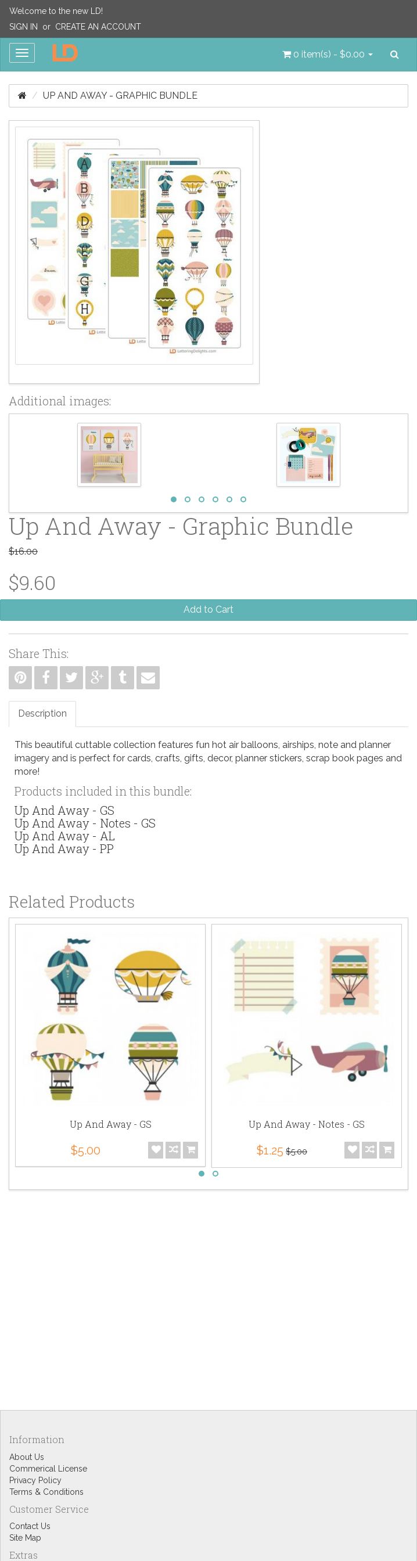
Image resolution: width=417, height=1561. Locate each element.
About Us (26, 1457)
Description (42, 713)
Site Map (25, 1537)
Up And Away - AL (65, 835)
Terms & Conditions (46, 1492)
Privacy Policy (35, 1480)
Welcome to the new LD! (56, 11)
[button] (328, 54)
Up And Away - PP (64, 848)
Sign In (23, 26)
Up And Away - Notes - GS (85, 822)
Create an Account (98, 26)
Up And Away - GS (64, 810)
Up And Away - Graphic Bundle (120, 95)
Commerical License (48, 1468)
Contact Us (30, 1526)
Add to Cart (208, 609)
